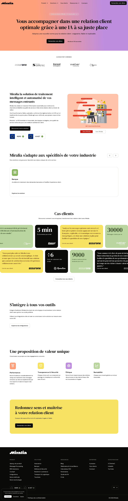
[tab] (86, 131)
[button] (109, 155)
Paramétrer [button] (16, 496)
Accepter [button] (8, 496)
